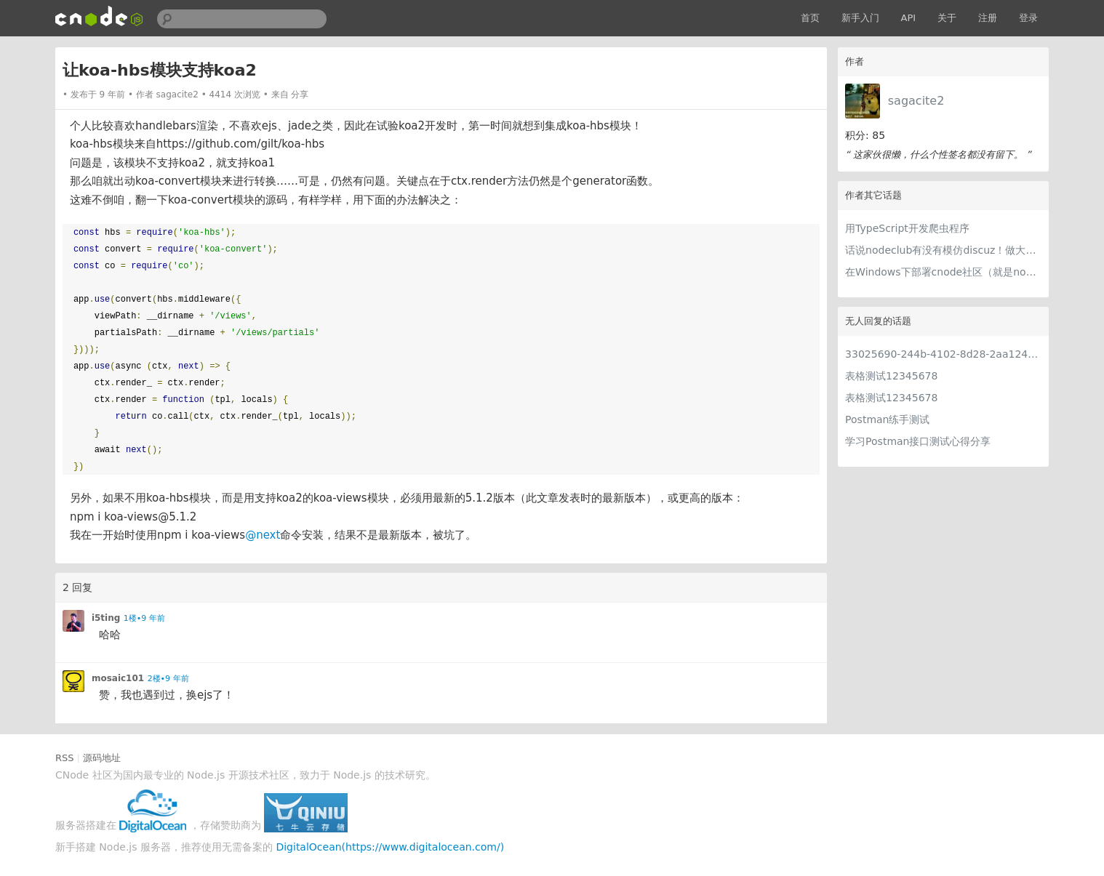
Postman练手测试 (887, 419)
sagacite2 (916, 101)
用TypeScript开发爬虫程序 (907, 228)
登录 (1028, 17)
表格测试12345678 (891, 376)
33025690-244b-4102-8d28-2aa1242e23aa (943, 354)
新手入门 (860, 17)
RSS (64, 757)
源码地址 (102, 757)
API (908, 17)
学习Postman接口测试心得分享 (918, 441)
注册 (987, 17)
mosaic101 (118, 678)
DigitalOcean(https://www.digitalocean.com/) (390, 847)
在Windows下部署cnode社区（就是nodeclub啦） (943, 272)
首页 (810, 17)
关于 (946, 17)
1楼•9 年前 (144, 618)
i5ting (106, 618)
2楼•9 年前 (168, 678)
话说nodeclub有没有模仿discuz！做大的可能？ (943, 250)
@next (262, 535)
